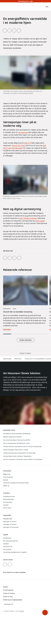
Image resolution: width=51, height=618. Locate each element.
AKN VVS (27, 143)
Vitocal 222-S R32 (18, 145)
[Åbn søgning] (43, 7)
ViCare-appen (40, 221)
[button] (45, 612)
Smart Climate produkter (27, 218)
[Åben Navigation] (47, 6)
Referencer (18, 359)
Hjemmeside (7, 359)
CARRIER (21, 611)
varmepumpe (23, 132)
